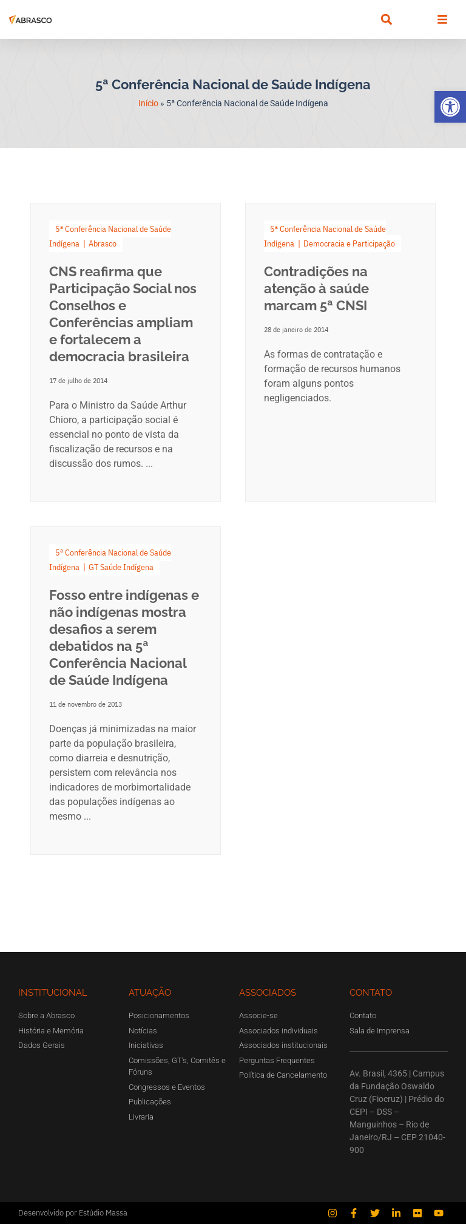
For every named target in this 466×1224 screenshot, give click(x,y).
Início (148, 103)
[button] (450, 107)
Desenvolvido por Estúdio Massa (72, 1213)
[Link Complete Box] (125, 352)
